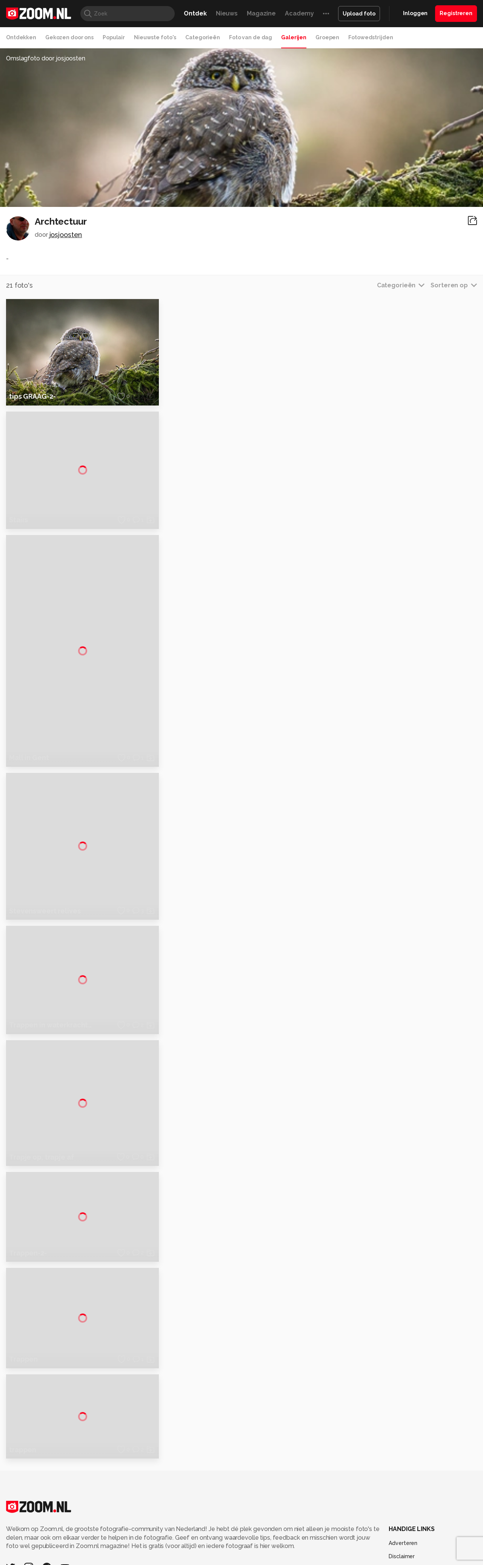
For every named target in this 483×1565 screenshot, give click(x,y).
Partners (399, 1472)
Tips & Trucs (175, 1523)
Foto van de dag (250, 37)
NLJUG (297, 1531)
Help (395, 1486)
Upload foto (359, 14)
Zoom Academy (167, 1531)
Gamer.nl (354, 1523)
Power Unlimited (428, 1523)
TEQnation (322, 1531)
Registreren (456, 13)
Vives (238, 1531)
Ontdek (195, 13)
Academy (299, 13)
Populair (114, 37)
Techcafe (239, 1523)
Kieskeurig (43, 1523)
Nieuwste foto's (155, 37)
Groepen (327, 37)
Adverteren (403, 1432)
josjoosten (65, 235)
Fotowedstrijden (370, 37)
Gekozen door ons (69, 37)
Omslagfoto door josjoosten (45, 58)
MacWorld (266, 1523)
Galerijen (293, 37)
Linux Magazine (267, 1531)
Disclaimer (402, 1445)
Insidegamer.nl (386, 1523)
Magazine (261, 13)
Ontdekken (21, 37)
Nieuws (227, 13)
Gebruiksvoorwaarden (416, 1459)
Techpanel (327, 1523)
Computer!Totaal (135, 1523)
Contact (399, 1499)
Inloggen (415, 13)
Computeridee (77, 1523)
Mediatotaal (209, 1523)
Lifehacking (296, 1523)
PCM (105, 1523)
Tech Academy (209, 1531)
